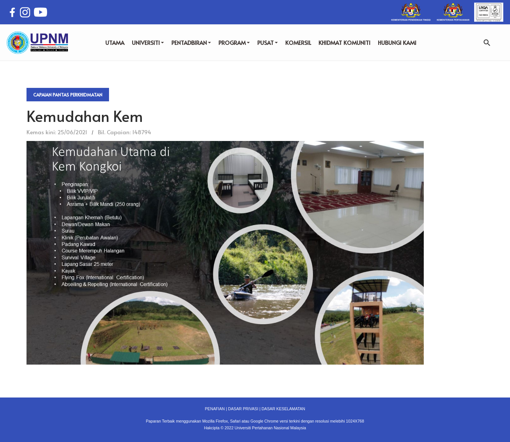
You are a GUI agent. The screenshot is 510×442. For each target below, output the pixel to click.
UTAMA (114, 42)
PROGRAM (234, 42)
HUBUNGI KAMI (397, 42)
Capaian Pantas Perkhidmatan (67, 95)
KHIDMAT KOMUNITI (344, 42)
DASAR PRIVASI (243, 408)
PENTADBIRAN (191, 42)
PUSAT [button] (267, 42)
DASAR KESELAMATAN (283, 408)
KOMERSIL (298, 42)
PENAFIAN (215, 408)
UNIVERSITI (148, 42)
